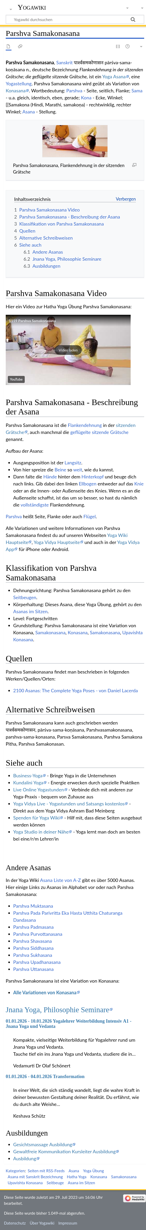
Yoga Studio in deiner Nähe (41, 832)
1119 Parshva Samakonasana (32, 320)
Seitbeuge (55, 1182)
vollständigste (35, 505)
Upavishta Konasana (25, 1182)
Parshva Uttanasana (33, 969)
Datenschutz (15, 1223)
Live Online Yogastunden (38, 789)
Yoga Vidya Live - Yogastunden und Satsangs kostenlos (69, 803)
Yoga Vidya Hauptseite (57, 542)
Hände (50, 476)
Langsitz (73, 462)
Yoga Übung (93, 1170)
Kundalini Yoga (28, 782)
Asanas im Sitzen (30, 611)
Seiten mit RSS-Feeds (46, 1170)
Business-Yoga (27, 775)
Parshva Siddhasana (33, 948)
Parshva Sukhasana (32, 955)
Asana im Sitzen (81, 1182)
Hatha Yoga (76, 1176)
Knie (139, 483)
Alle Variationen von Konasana (45, 992)
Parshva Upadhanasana (37, 962)
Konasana (16, 90)
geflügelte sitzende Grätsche (99, 432)
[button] (68, 350)
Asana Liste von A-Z (60, 880)
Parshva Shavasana (32, 941)
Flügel (89, 516)
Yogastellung (18, 83)
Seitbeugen (24, 597)
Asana (28, 111)
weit (77, 469)
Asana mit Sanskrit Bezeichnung (35, 1176)
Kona (86, 97)
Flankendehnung (85, 425)
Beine (60, 469)
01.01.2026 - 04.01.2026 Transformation (45, 1076)
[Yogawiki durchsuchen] (75, 19)
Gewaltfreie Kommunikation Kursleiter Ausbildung (64, 1151)
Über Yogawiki (42, 1223)
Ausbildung (24, 1158)
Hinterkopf (92, 476)
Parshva (74, 90)
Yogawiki (32, 7)
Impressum (67, 1223)
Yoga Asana (114, 76)
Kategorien (15, 1170)
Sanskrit (64, 62)
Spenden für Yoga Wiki (36, 818)
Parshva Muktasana (33, 906)
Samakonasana (50, 632)
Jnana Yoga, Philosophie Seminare (57, 1009)
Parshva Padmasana (33, 927)
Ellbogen (88, 483)
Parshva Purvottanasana (37, 934)
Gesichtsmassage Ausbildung (42, 1144)
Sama (136, 90)
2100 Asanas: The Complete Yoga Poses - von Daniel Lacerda (75, 690)
